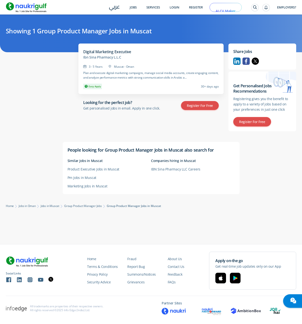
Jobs (133, 7)
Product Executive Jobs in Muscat (94, 169)
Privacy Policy (97, 274)
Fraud (131, 259)
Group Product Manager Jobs (83, 206)
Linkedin (237, 61)
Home (10, 206)
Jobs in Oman (27, 206)
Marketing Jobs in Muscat (87, 186)
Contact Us (176, 266)
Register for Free (200, 105)
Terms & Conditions (102, 266)
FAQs (172, 282)
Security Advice (99, 282)
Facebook (246, 61)
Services (153, 7)
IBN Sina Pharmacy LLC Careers (175, 169)
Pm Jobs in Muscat (82, 177)
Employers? (286, 7)
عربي (114, 8)
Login (174, 7)
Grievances (135, 282)
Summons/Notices (141, 274)
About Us (175, 259)
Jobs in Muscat (50, 206)
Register (196, 7)
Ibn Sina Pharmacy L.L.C (102, 57)
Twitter (255, 61)
